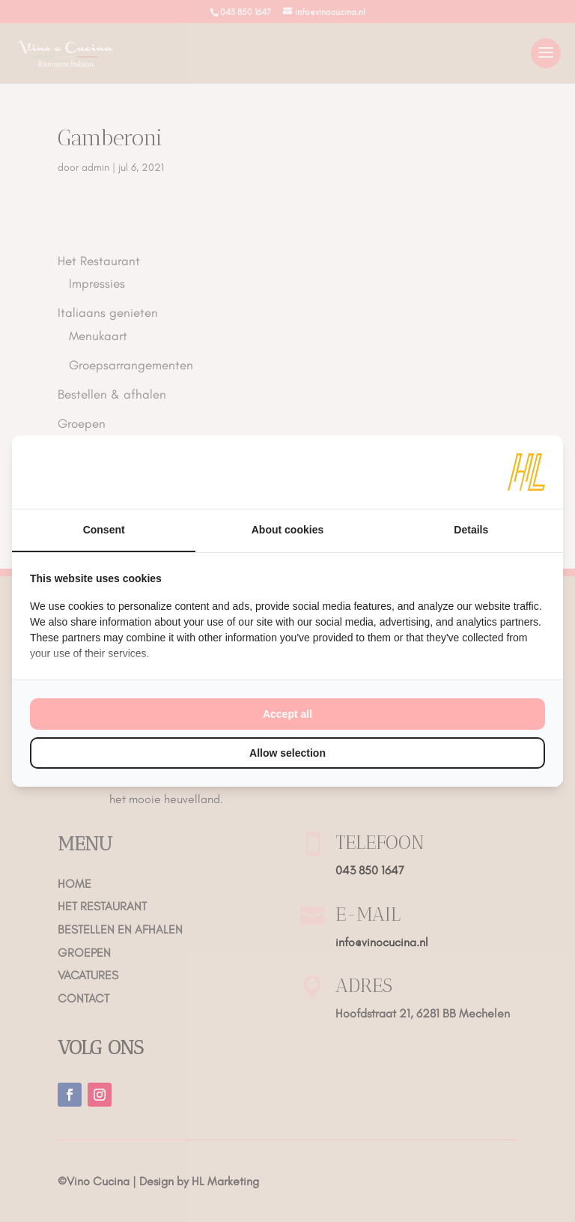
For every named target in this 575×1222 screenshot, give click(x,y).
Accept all (287, 714)
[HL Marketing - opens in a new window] (526, 472)
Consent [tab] (104, 530)
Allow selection (287, 753)
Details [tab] (471, 530)
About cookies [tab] (287, 530)
